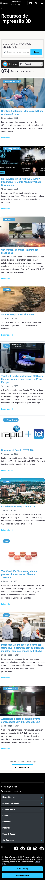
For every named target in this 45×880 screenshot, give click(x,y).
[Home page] (5, 9)
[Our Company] (22, 840)
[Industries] (22, 816)
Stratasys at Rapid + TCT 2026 (17, 450)
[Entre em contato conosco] (30, 3)
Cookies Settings (22, 869)
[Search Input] (16, 52)
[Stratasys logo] (4, 3)
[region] (22, 865)
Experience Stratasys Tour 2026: (18, 506)
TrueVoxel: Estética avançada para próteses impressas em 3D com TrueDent (19, 574)
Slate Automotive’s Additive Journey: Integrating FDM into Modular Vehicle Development (21, 182)
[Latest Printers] (22, 810)
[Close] (42, 853)
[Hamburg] (42, 3)
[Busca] (36, 52)
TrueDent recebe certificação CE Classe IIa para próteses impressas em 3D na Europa (22, 379)
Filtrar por (13, 64)
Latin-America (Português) (18, 3)
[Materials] (22, 828)
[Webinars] (22, 822)
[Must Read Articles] (22, 803)
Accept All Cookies (22, 875)
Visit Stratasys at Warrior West (17, 314)
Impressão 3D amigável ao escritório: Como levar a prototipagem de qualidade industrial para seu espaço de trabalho (23, 647)
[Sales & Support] (22, 834)
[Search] (36, 3)
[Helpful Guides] (22, 797)
